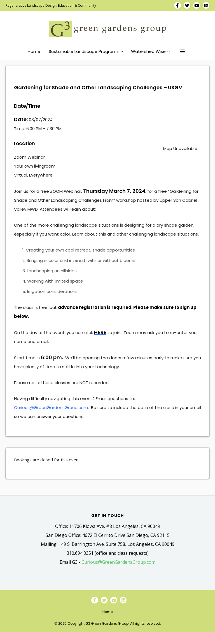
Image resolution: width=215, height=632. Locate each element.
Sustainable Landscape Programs (86, 51)
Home (34, 51)
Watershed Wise (150, 51)
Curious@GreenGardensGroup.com (51, 407)
